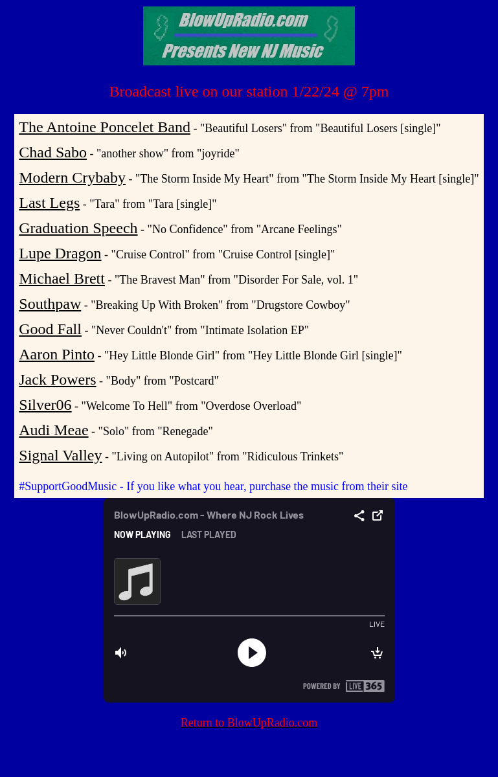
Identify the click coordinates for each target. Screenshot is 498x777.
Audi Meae (53, 430)
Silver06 (45, 404)
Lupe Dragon (60, 253)
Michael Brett (62, 278)
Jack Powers (57, 379)
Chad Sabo (53, 152)
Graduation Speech (78, 228)
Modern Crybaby (72, 177)
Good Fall (50, 329)
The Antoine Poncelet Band (104, 126)
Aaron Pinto (57, 354)
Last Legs (49, 202)
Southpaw (50, 303)
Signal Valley (60, 455)
